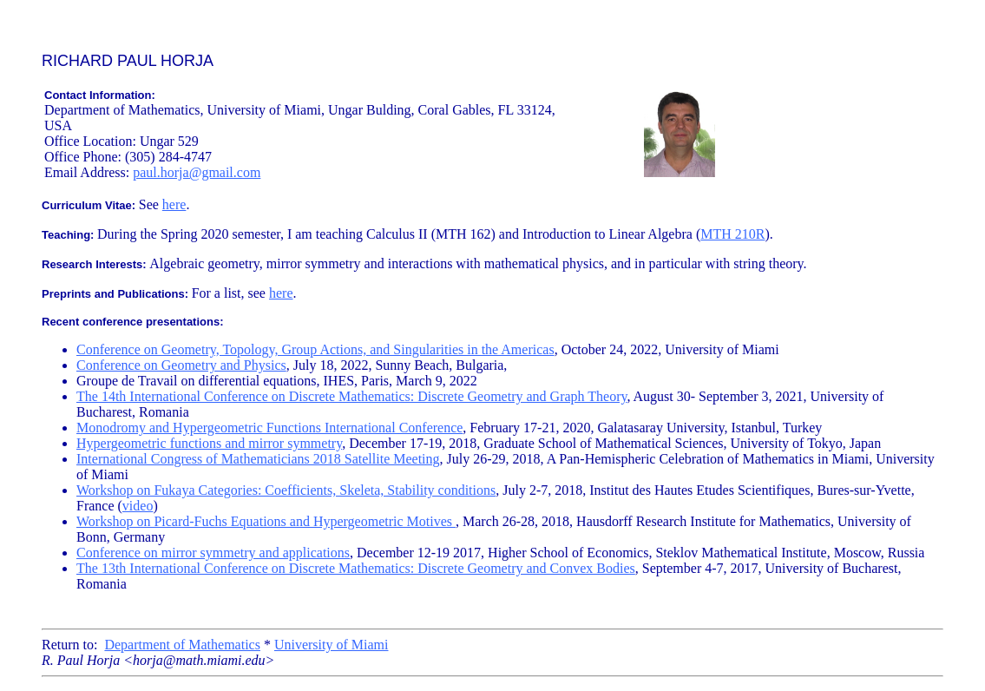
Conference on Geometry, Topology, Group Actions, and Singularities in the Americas (315, 349)
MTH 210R (732, 234)
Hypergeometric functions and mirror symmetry (209, 443)
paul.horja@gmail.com (196, 172)
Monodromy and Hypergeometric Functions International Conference (269, 427)
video (138, 505)
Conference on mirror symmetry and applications (213, 552)
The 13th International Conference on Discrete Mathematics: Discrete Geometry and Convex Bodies (355, 568)
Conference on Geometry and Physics (181, 365)
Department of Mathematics (182, 644)
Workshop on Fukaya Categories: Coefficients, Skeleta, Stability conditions (286, 490)
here (174, 204)
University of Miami (331, 644)
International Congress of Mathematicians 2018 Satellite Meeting (258, 458)
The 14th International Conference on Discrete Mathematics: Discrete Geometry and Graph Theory (351, 396)
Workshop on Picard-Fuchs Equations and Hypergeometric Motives (266, 521)
